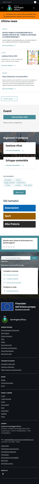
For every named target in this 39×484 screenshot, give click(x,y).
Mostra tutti (19, 192)
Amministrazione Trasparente (10, 330)
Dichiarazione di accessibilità (9, 458)
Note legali (4, 460)
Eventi (3, 402)
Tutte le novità (9, 99)
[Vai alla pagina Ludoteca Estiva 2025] (8, 65)
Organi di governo (6, 336)
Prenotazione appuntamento (10, 449)
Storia (3, 416)
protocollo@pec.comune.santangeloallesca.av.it (19, 439)
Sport (2, 408)
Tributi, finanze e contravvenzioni (11, 370)
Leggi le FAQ (5, 446)
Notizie (3, 380)
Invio (34, 258)
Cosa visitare (5, 405)
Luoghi (3, 396)
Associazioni (5, 411)
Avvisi (3, 386)
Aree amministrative (7, 351)
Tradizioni (4, 414)
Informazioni (5, 455)
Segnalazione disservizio (8, 452)
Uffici (2, 339)
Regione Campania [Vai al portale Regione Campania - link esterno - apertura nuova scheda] (7, 2)
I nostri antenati (6, 399)
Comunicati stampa (7, 383)
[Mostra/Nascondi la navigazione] (2, 8)
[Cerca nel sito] (34, 8)
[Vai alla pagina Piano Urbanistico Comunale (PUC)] (9, 88)
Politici (3, 342)
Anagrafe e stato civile (8, 364)
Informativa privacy (7, 463)
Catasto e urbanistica (7, 367)
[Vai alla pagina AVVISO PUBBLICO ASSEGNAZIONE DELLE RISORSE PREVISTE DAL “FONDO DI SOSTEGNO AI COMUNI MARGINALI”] (9, 45)
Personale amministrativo (9, 348)
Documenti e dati (6, 345)
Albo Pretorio (5, 333)
